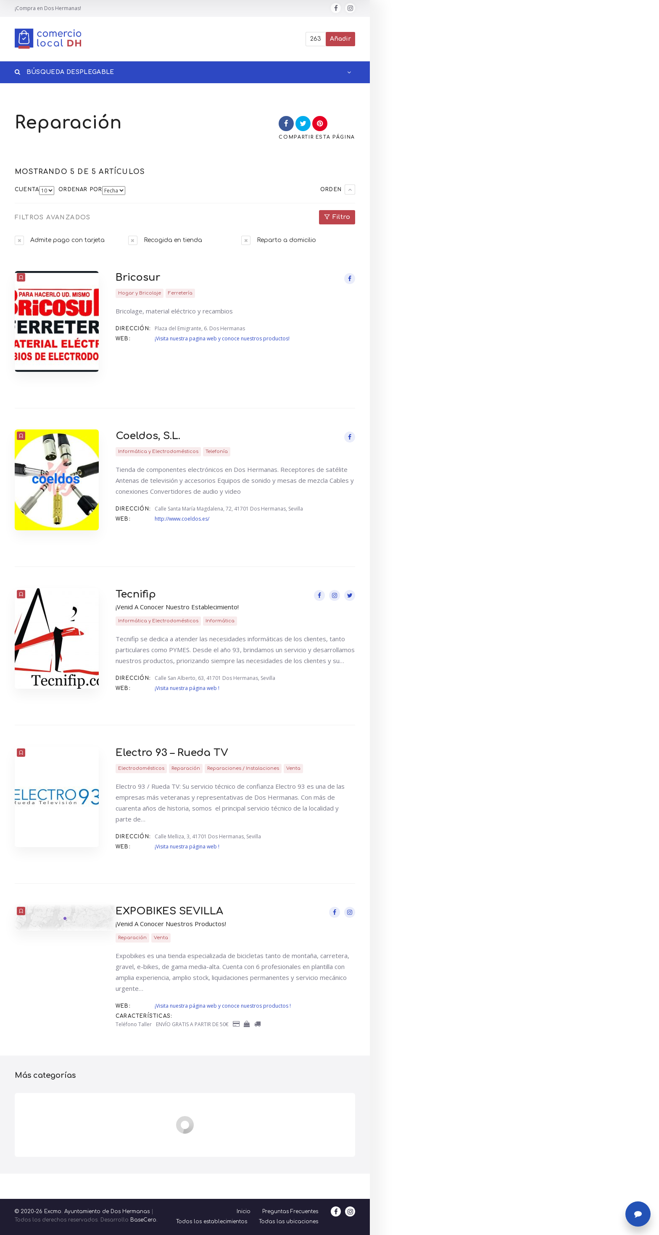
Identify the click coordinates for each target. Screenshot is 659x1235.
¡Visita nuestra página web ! (187, 688)
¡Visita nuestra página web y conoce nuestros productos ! (223, 1005)
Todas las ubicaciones (288, 1221)
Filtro (341, 217)
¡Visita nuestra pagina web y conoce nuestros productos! (222, 338)
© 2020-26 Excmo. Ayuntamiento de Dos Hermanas (82, 1211)
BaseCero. (144, 1220)
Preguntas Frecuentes (290, 1211)
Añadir (340, 39)
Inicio (243, 1211)
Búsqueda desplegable (64, 72)
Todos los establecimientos (211, 1221)
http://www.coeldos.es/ (182, 518)
